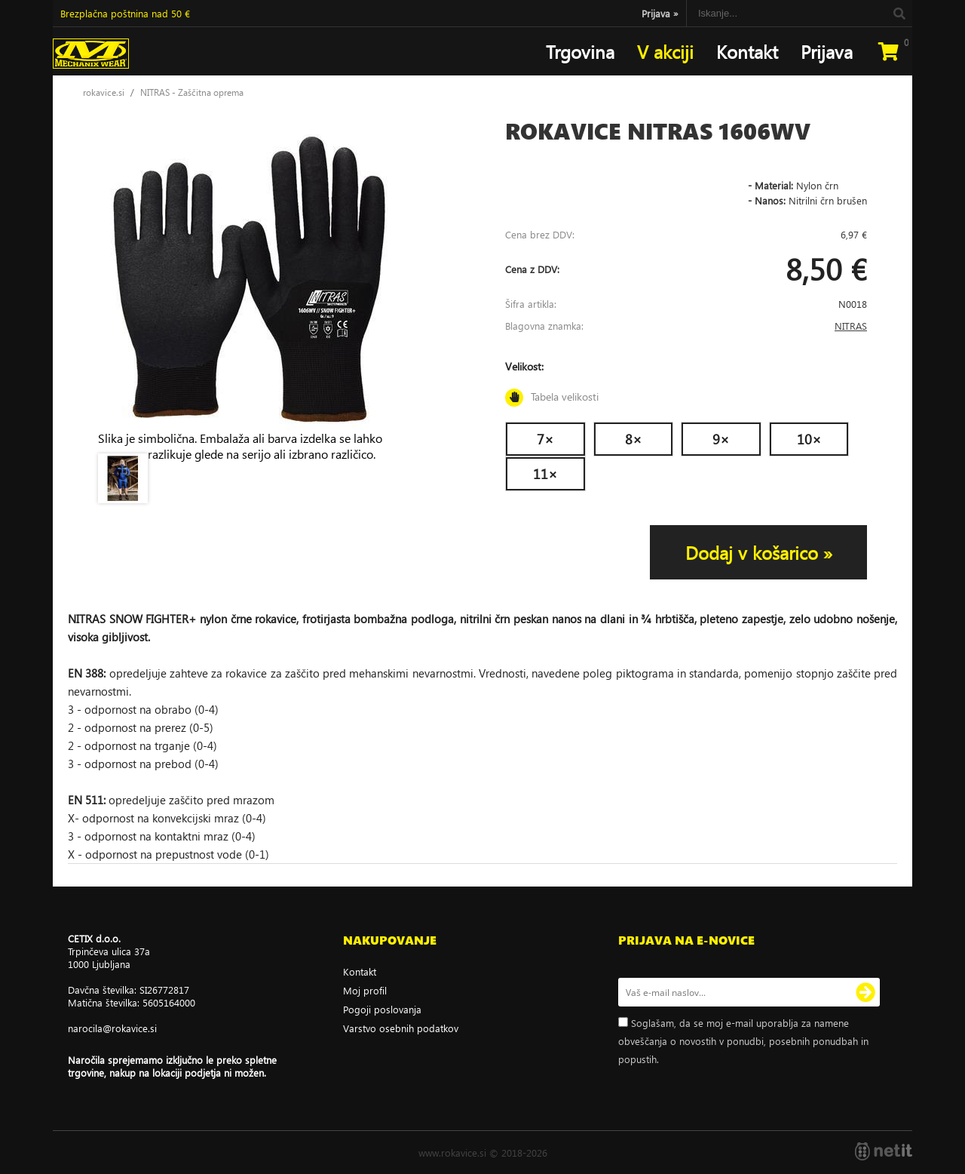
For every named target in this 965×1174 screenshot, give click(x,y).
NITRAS (851, 325)
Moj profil (365, 990)
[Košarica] (888, 51)
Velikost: (686, 383)
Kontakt (747, 51)
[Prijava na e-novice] (865, 992)
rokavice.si (103, 92)
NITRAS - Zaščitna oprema (192, 92)
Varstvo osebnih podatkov (400, 1028)
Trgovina (580, 51)
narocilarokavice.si (112, 1028)
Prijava (660, 13)
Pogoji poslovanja (382, 1009)
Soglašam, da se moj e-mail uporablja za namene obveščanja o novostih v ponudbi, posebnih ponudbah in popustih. (743, 1040)
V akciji (665, 51)
